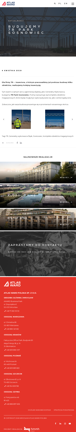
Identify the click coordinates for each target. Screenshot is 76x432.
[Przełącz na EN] (66, 3)
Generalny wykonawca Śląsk (20, 136)
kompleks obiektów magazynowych (58, 136)
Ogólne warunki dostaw (39, 410)
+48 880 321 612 (12, 329)
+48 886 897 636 (13, 404)
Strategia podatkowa (64, 410)
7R (7, 136)
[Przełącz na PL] (60, 3)
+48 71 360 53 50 (12, 311)
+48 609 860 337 (13, 350)
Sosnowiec (37, 136)
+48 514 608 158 (12, 386)
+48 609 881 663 (12, 368)
